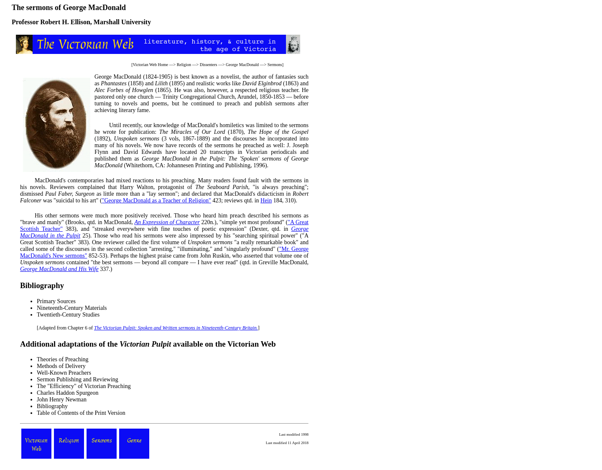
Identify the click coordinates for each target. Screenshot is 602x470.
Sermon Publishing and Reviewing (77, 379)
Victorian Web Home (150, 64)
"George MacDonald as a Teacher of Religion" (156, 200)
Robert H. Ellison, (66, 22)
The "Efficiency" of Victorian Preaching (84, 386)
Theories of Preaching (63, 359)
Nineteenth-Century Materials (72, 308)
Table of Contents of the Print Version (81, 413)
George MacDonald (242, 64)
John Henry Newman (62, 399)
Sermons (275, 64)
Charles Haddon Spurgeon (68, 393)
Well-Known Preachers (64, 373)
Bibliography (52, 406)
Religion (184, 64)
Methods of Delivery (61, 366)
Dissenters (208, 64)
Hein (266, 200)
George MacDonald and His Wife (59, 269)
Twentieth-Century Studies (68, 315)
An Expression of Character (167, 222)
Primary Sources (56, 301)
